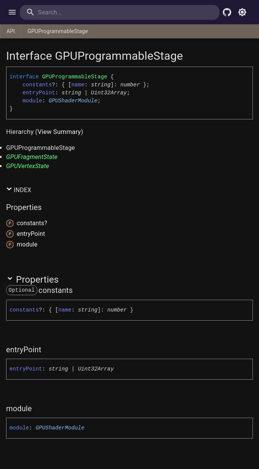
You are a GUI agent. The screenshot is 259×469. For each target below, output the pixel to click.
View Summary (59, 131)
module (32, 101)
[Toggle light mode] (242, 12)
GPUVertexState (27, 166)
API (10, 31)
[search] (69, 12)
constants (37, 85)
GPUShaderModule (73, 101)
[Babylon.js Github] (227, 12)
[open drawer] (12, 12)
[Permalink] (78, 290)
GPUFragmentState (32, 157)
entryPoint (38, 93)
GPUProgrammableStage (57, 31)
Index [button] (18, 190)
